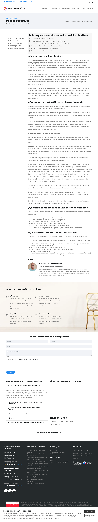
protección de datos (52, 518)
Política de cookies (37, 518)
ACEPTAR (90, 511)
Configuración (90, 516)
